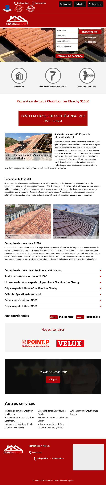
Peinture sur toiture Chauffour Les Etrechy (53, 419)
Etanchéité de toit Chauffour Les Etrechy (52, 412)
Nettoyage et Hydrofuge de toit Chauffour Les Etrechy (19, 426)
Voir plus (53, 379)
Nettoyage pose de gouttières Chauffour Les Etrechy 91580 (51, 426)
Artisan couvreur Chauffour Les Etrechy (84, 412)
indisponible (23, 3)
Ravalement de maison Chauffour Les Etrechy (20, 419)
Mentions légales (66, 480)
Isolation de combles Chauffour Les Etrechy (19, 412)
